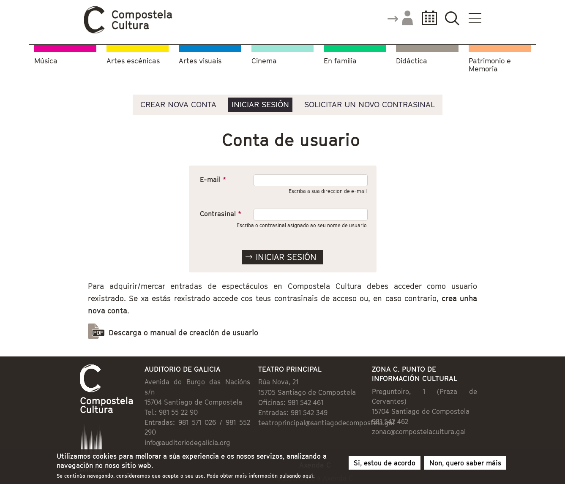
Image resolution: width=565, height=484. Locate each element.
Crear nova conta (178, 104)
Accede (400, 19)
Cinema (264, 61)
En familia (340, 61)
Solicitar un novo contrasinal (369, 104)
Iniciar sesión (260, 104)
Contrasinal (220, 213)
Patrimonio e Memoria (490, 65)
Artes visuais (200, 61)
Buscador (452, 18)
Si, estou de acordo (384, 464)
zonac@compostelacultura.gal (419, 431)
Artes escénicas (133, 61)
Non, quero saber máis (465, 464)
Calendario (427, 18)
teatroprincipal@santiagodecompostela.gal (326, 423)
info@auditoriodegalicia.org (187, 442)
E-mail (213, 179)
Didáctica (411, 61)
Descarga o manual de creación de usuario (183, 332)
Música (45, 61)
